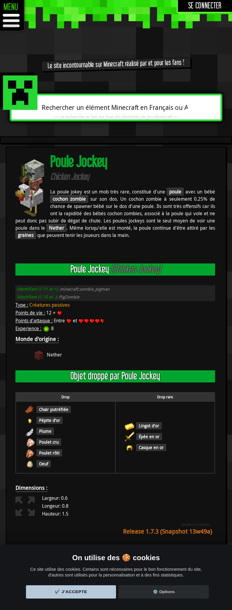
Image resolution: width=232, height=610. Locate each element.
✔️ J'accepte (71, 591)
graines (26, 235)
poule (175, 191)
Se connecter (205, 6)
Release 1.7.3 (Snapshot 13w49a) (167, 531)
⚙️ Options (164, 591)
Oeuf (43, 464)
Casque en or (151, 447)
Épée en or (149, 436)
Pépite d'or (49, 420)
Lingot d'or (149, 426)
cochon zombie (69, 199)
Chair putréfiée (53, 409)
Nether (56, 228)
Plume (45, 431)
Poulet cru (49, 442)
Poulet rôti (49, 453)
